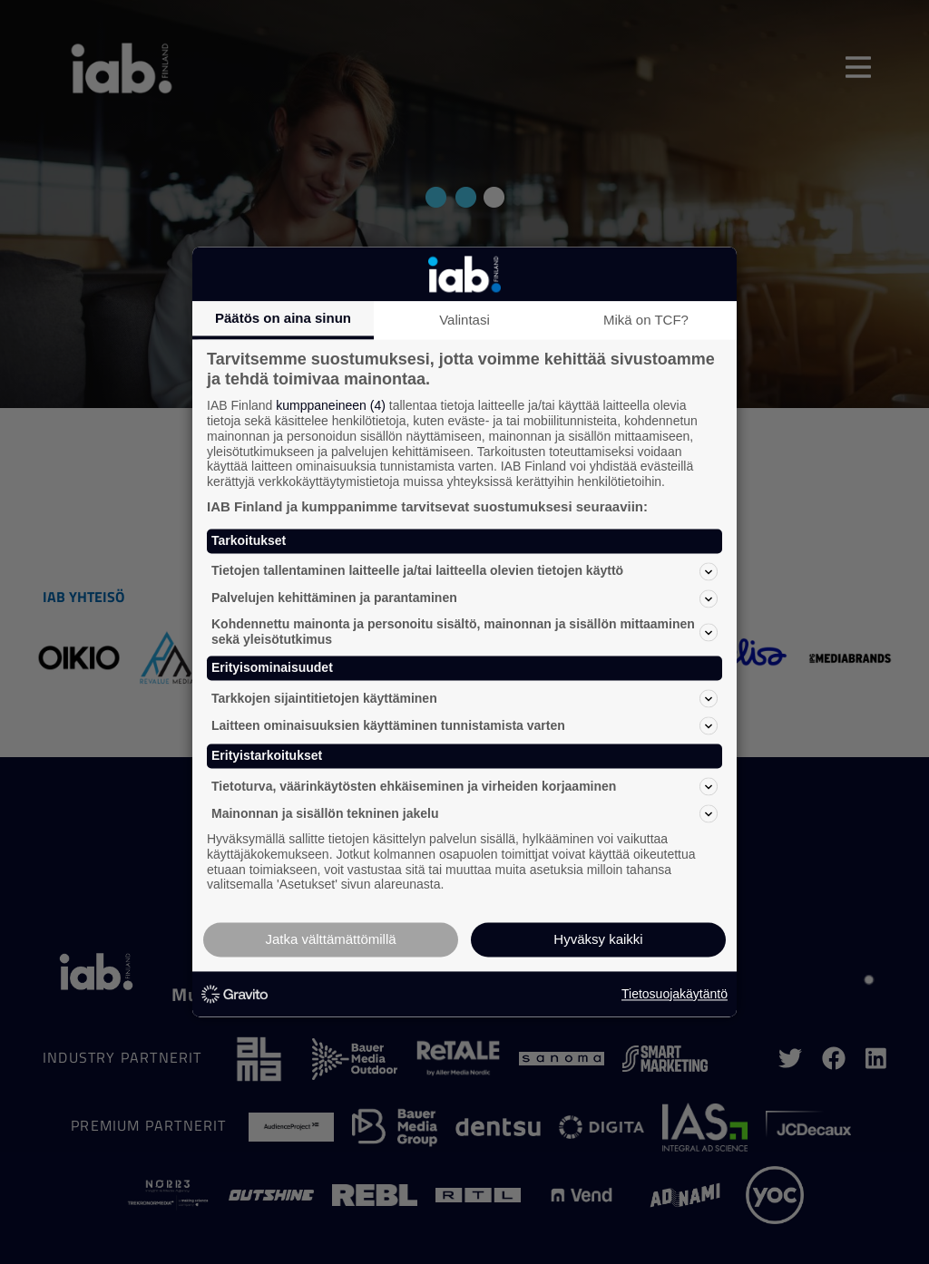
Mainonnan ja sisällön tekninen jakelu (464, 813)
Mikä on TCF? (646, 319)
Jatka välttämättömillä (330, 940)
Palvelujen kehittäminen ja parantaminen (464, 598)
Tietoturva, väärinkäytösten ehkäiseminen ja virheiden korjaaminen (464, 786)
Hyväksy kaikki (597, 940)
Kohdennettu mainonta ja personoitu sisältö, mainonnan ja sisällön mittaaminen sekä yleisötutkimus (464, 632)
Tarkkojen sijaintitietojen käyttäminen (464, 699)
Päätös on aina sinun (283, 318)
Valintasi (464, 319)
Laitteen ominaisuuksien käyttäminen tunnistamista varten (464, 726)
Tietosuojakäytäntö (674, 994)
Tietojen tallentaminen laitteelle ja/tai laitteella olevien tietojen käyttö (464, 571)
